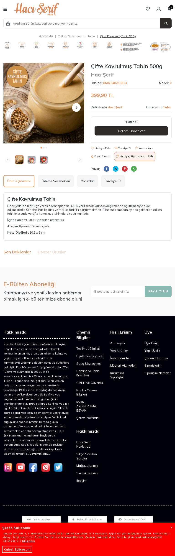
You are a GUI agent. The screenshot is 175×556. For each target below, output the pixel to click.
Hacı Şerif (102, 75)
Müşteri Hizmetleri (123, 365)
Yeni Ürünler (119, 351)
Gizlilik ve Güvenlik (89, 383)
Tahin (91, 36)
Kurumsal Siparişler (117, 375)
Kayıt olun (158, 291)
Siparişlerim (152, 365)
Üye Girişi (151, 343)
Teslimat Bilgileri (88, 349)
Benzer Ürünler (52, 252)
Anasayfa (46, 36)
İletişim (81, 481)
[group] (43, 103)
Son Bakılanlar (17, 252)
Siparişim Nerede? (157, 373)
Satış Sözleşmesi (88, 364)
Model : (165, 83)
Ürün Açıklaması (19, 181)
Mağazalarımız (87, 466)
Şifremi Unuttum (156, 358)
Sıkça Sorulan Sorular (86, 456)
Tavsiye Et (123, 148)
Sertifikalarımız (87, 473)
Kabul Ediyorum (17, 549)
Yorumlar (87, 181)
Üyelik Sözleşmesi (89, 356)
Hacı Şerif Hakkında (83, 444)
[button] (41, 147)
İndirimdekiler (120, 358)
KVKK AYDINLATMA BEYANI (86, 406)
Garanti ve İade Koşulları (88, 373)
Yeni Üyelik (152, 351)
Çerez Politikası (87, 418)
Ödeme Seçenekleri (56, 181)
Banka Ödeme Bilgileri (87, 392)
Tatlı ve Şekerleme (70, 36)
